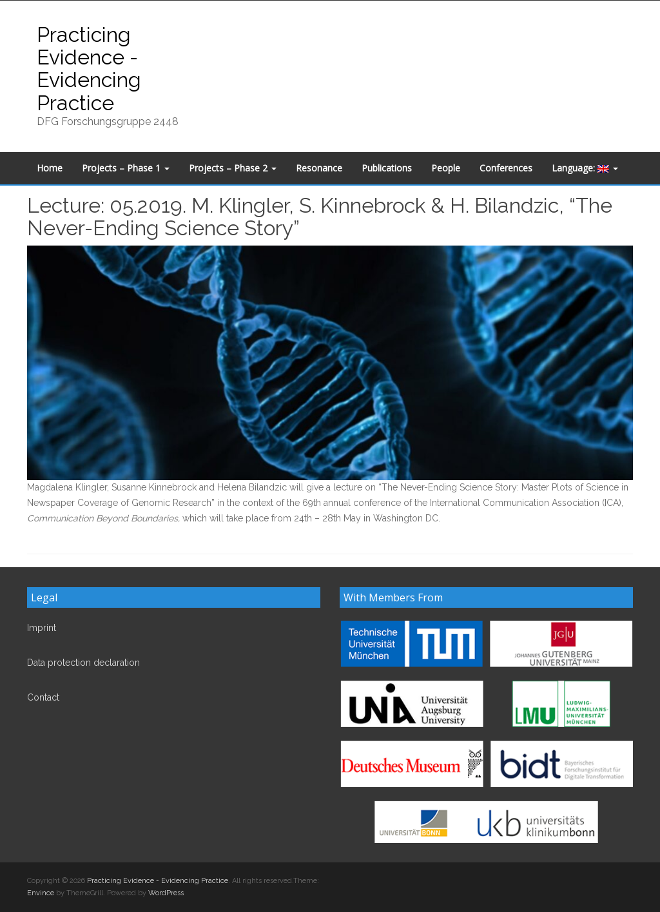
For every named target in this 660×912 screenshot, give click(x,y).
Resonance (319, 168)
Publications (387, 168)
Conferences (506, 168)
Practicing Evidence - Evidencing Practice (89, 69)
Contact (43, 697)
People (445, 168)
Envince (40, 893)
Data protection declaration (83, 662)
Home (50, 168)
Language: (585, 168)
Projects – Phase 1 (126, 168)
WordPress (166, 893)
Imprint (41, 628)
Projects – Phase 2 (233, 168)
